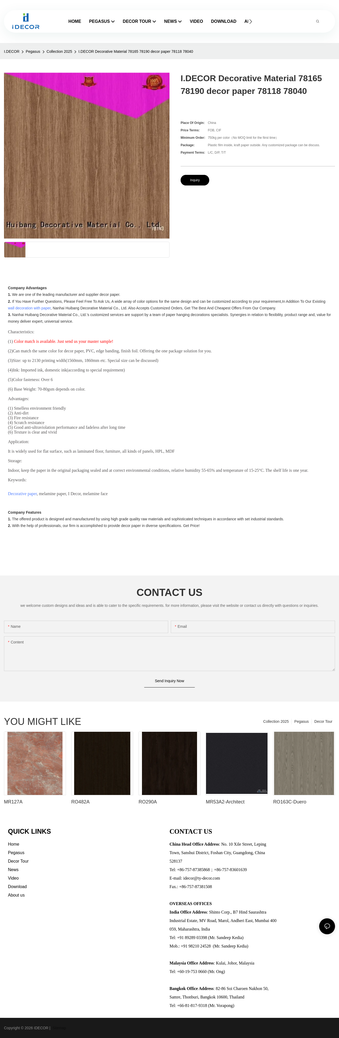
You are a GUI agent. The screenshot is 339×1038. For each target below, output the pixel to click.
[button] (250, 21)
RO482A (80, 802)
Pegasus (33, 51)
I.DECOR (11, 51)
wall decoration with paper (29, 308)
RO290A (148, 802)
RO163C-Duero (289, 802)
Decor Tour (323, 721)
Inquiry (195, 180)
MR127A (13, 802)
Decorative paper (22, 493)
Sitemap (58, 1028)
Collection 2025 (59, 51)
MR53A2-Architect (225, 802)
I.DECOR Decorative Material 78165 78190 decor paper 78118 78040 (135, 51)
